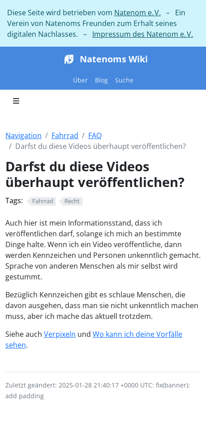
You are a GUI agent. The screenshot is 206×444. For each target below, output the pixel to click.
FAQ (95, 135)
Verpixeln (60, 334)
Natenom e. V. (137, 12)
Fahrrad (65, 135)
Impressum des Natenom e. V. (142, 34)
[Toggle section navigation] (16, 101)
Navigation (23, 135)
